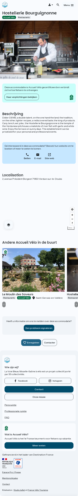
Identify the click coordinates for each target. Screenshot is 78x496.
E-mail (37, 158)
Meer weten (39, 445)
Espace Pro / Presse (11, 472)
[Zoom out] (72, 219)
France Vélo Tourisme (38, 490)
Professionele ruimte (16, 411)
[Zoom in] (72, 215)
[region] (39, 205)
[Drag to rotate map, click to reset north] (72, 223)
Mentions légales (10, 478)
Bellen (27, 158)
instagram (57, 381)
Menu (67, 5)
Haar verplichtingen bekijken (21, 97)
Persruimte (10, 405)
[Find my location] (72, 209)
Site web (49, 158)
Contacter (49, 342)
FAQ (7, 417)
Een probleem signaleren (39, 328)
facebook (23, 381)
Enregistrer (33, 342)
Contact (39, 389)
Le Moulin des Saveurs (17, 294)
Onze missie (39, 397)
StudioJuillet (19, 490)
